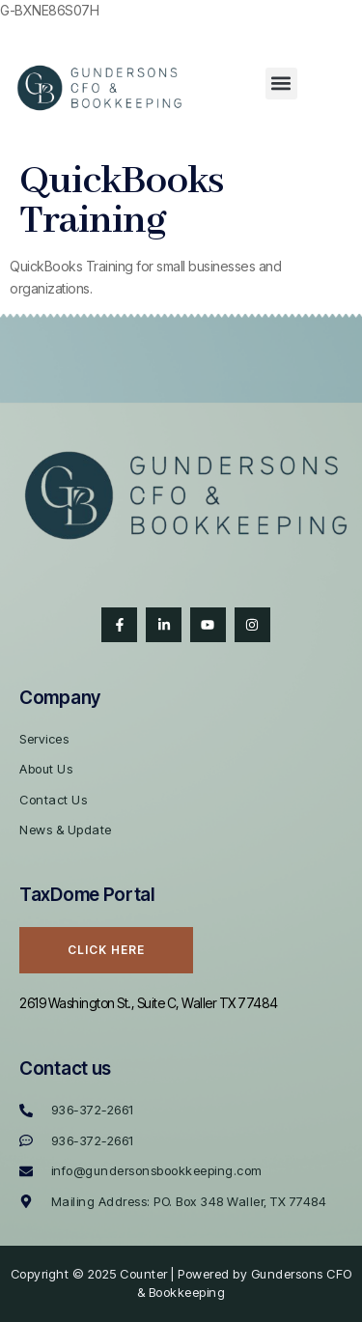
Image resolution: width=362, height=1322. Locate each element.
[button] (281, 83)
